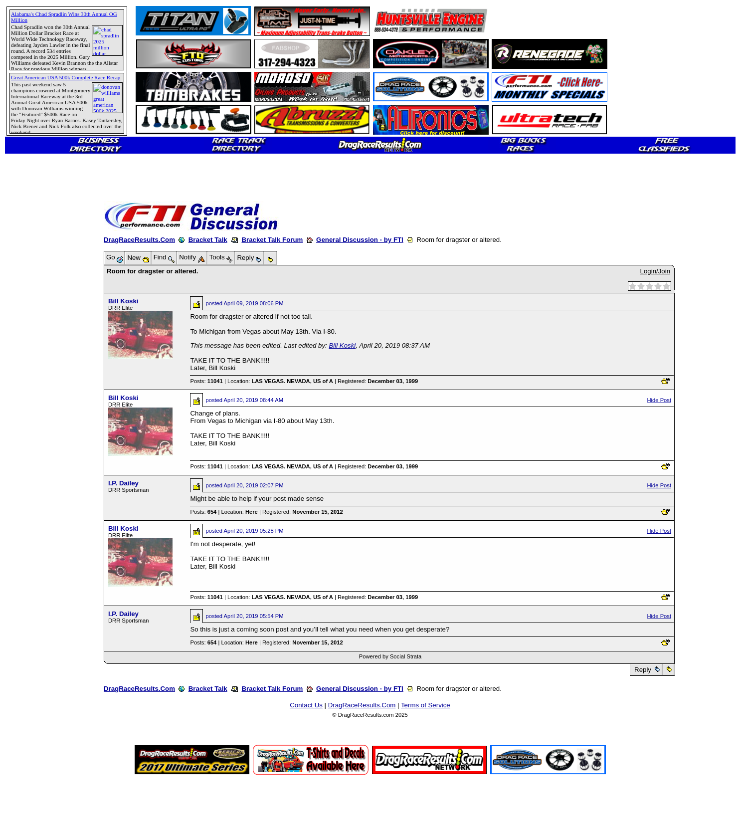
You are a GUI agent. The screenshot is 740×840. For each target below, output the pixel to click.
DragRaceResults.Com (139, 239)
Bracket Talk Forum (272, 239)
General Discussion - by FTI (359, 239)
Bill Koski (123, 301)
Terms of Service (425, 705)
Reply (642, 669)
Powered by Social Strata (390, 656)
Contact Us (306, 705)
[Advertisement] (42, 361)
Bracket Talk (207, 239)
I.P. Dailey (123, 483)
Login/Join (655, 271)
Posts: (206, 381)
